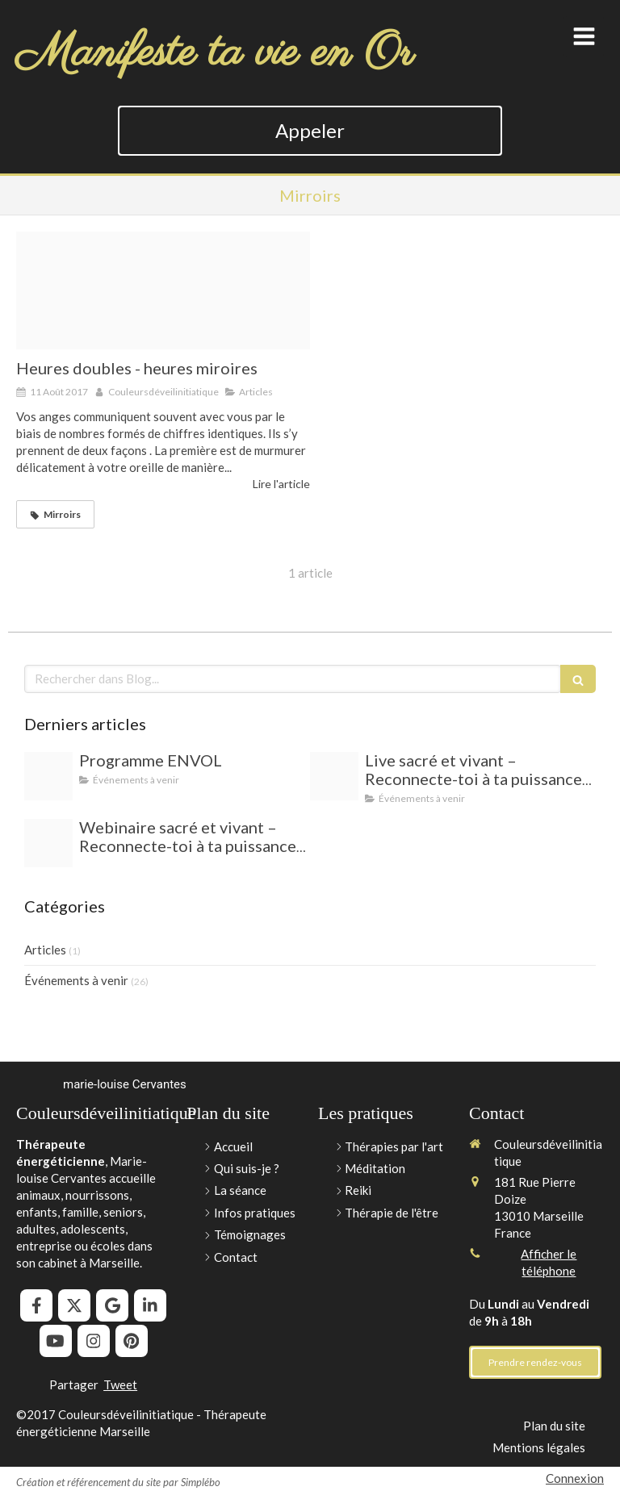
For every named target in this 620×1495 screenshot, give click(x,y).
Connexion (575, 1478)
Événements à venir (76, 980)
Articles (45, 949)
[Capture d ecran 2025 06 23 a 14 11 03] (334, 776)
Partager (73, 1384)
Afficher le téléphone (548, 1262)
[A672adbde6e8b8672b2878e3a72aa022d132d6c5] (48, 776)
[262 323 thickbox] (163, 290)
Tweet (120, 1384)
